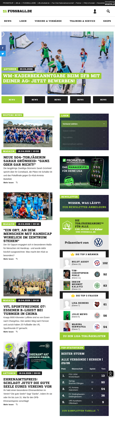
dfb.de (18, 3)
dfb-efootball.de (44, 3)
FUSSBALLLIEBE (29, 3)
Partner (78, 3)
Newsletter (101, 3)
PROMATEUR (8, 3)
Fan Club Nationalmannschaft (63, 3)
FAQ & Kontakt (89, 3)
